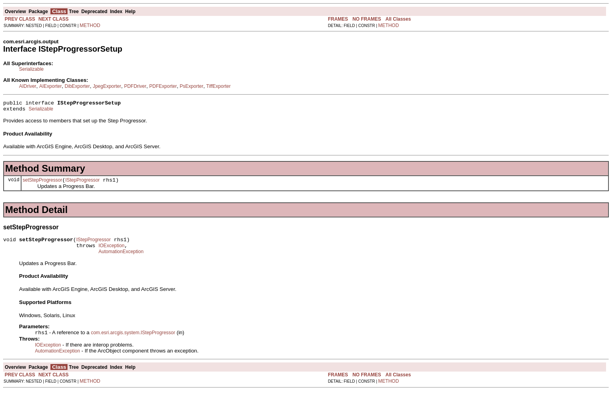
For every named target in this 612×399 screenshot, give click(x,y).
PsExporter (191, 86)
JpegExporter (107, 86)
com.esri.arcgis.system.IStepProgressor (133, 340)
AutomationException (120, 258)
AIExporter (50, 86)
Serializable (31, 69)
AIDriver (27, 86)
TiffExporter (218, 86)
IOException (111, 251)
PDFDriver (135, 86)
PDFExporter (163, 86)
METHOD (90, 25)
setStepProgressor (42, 183)
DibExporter (77, 86)
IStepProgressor (82, 183)
